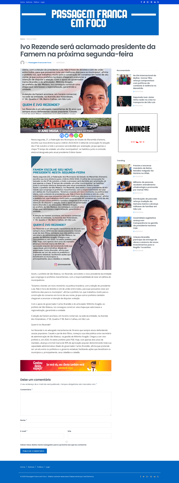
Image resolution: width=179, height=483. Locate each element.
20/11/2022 (60, 62)
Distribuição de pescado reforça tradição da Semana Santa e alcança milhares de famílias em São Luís (145, 204)
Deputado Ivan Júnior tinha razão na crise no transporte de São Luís (144, 100)
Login (43, 2)
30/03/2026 (138, 212)
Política (36, 2)
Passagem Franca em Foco (40, 62)
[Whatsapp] (76, 135)
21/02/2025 (138, 106)
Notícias (29, 2)
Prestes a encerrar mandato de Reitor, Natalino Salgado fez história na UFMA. (143, 169)
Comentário (26, 389)
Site (69, 431)
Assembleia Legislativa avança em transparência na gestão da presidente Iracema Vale (145, 223)
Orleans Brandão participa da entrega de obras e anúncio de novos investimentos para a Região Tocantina (145, 242)
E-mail (24, 431)
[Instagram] (71, 135)
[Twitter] (66, 135)
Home (22, 2)
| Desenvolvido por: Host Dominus (81, 476)
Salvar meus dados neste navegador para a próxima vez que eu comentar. (53, 445)
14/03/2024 (138, 231)
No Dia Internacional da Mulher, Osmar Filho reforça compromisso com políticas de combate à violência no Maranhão (144, 82)
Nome (23, 420)
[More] (81, 135)
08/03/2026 (138, 91)
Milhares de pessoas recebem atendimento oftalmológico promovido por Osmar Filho (145, 186)
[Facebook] (62, 135)
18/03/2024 (138, 193)
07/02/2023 (138, 176)
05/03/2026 (138, 251)
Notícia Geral (31, 39)
